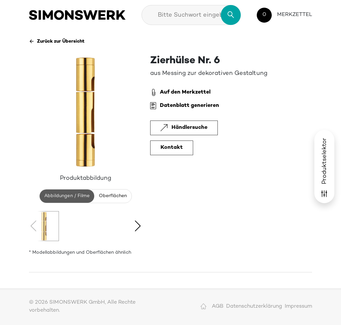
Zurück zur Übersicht (57, 41)
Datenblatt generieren (184, 106)
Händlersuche (184, 128)
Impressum (298, 306)
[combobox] (191, 15)
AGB (217, 306)
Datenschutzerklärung (254, 306)
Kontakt (172, 148)
